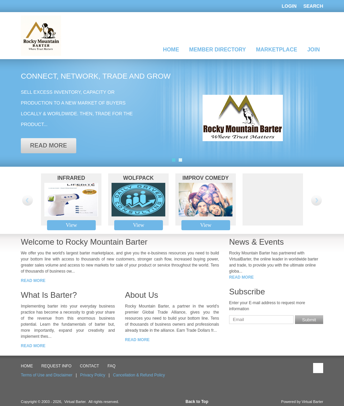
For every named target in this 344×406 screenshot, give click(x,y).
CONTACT (89, 366)
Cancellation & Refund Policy (139, 375)
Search (313, 6)
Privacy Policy (92, 375)
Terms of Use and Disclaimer (46, 375)
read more (48, 145)
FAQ (112, 366)
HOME (27, 366)
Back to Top (196, 401)
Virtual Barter (312, 402)
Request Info (56, 366)
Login (289, 6)
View (71, 225)
